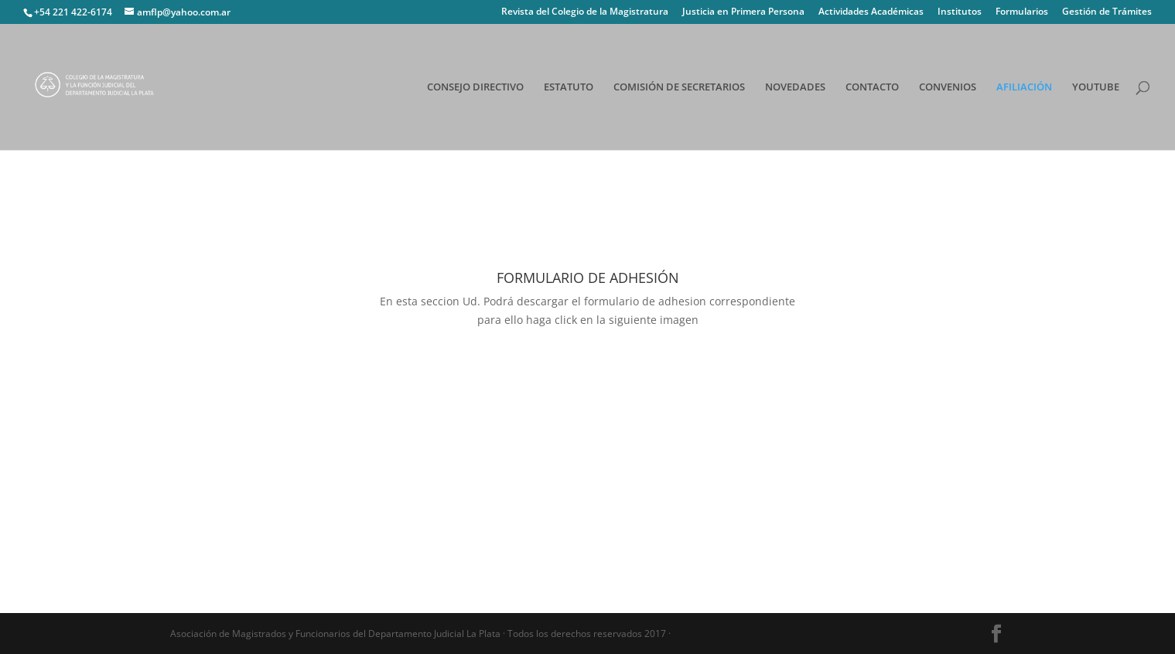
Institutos (960, 12)
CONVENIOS (947, 87)
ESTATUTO (568, 87)
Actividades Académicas (871, 12)
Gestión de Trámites (1107, 12)
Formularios (1022, 12)
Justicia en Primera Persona (743, 12)
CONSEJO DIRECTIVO (475, 87)
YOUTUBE (1095, 87)
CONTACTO (872, 87)
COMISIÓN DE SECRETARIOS (679, 87)
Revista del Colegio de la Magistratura (584, 12)
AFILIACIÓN (1024, 87)
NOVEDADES (795, 87)
